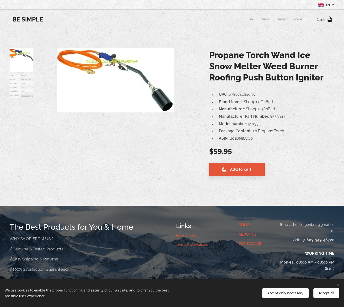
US (254, 234)
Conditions (199, 244)
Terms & (183, 244)
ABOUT (245, 234)
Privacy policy (187, 235)
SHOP (244, 224)
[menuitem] (280, 19)
